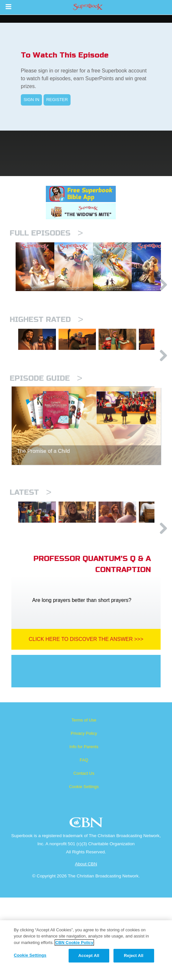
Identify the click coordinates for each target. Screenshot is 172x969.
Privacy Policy (84, 804)
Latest (30, 544)
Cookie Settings (84, 858)
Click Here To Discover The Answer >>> (86, 710)
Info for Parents (84, 818)
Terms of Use (84, 791)
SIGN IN (31, 99)
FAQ (84, 831)
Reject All (133, 955)
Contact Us (83, 844)
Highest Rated (46, 353)
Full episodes (46, 233)
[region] (86, 944)
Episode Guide (46, 430)
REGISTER (57, 99)
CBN (87, 895)
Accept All (88, 955)
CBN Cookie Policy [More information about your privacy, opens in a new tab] (74, 942)
